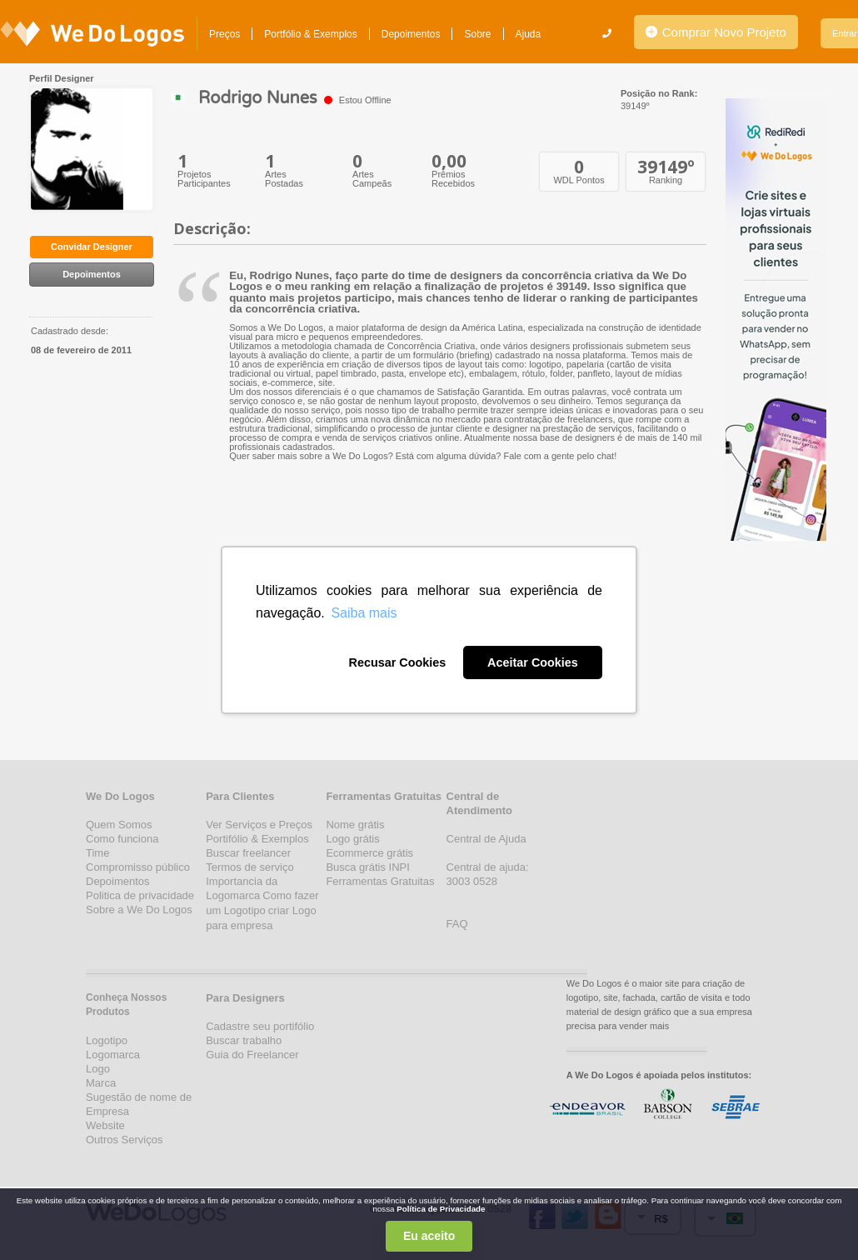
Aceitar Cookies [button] (532, 662)
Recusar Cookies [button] (397, 662)
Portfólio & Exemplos (310, 34)
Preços (224, 34)
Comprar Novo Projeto (716, 32)
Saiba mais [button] (364, 613)
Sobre (477, 34)
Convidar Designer (91, 247)
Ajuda (528, 34)
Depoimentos (411, 34)
